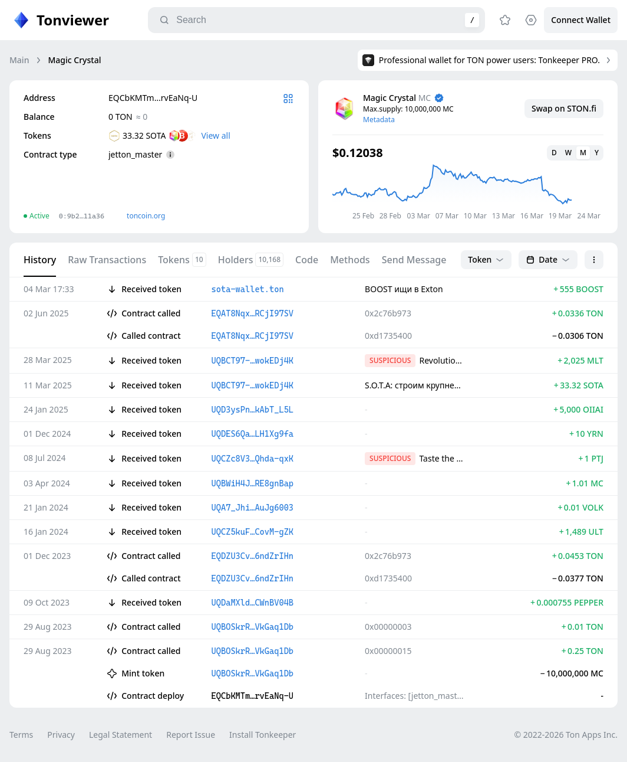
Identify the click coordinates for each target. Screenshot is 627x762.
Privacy (61, 734)
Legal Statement (120, 734)
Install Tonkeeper (262, 734)
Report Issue (190, 734)
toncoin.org (146, 216)
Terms (21, 734)
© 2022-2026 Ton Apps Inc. (566, 734)
